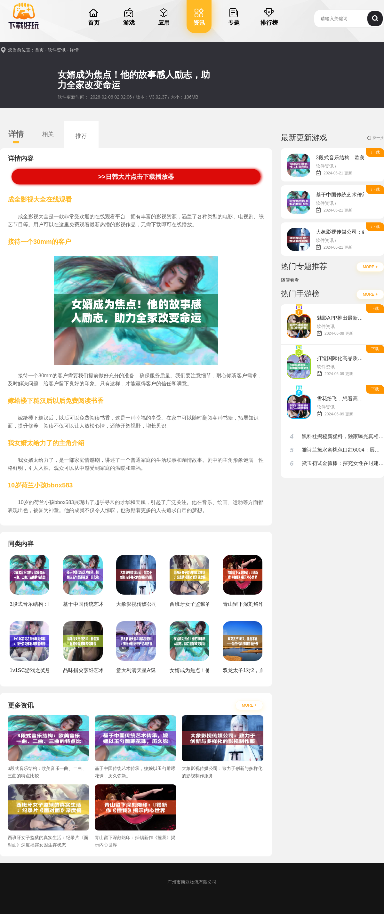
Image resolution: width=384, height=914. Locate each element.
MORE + (249, 705)
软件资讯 (57, 49)
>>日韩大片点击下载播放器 (136, 176)
